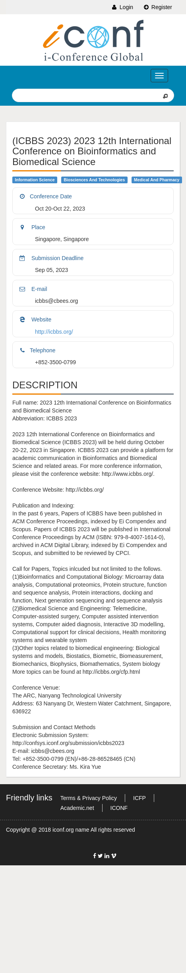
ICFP (139, 798)
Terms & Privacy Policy (88, 798)
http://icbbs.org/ (54, 332)
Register (157, 7)
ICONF (119, 808)
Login (122, 7)
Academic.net (77, 808)
